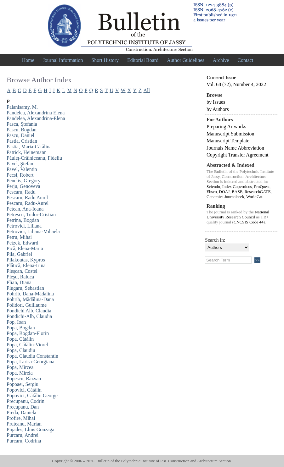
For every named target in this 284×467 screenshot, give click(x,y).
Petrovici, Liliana (24, 225)
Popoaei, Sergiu (22, 384)
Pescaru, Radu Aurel (27, 197)
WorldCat (254, 196)
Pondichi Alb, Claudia (29, 310)
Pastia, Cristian (22, 141)
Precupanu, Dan (23, 406)
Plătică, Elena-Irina (26, 265)
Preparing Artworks (226, 126)
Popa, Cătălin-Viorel (27, 344)
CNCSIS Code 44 (249, 222)
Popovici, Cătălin (24, 390)
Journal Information (63, 60)
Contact (245, 60)
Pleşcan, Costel (22, 271)
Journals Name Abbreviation (235, 148)
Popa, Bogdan (21, 327)
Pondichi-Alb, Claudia (29, 316)
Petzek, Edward (22, 242)
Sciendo (213, 186)
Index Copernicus (237, 186)
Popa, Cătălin (20, 339)
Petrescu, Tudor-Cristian (31, 214)
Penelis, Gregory (24, 180)
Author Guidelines (185, 60)
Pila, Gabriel (19, 254)
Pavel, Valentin (22, 169)
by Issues (216, 102)
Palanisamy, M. (22, 107)
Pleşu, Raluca (20, 276)
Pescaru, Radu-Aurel (27, 203)
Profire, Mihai (21, 418)
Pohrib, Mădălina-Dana (30, 299)
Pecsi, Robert (20, 175)
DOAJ (224, 191)
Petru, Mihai (19, 237)
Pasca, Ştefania (22, 124)
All (147, 90)
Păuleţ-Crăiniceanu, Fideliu (34, 158)
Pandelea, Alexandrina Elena (36, 112)
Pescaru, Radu (21, 192)
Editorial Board (142, 60)
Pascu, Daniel (20, 135)
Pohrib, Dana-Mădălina (30, 293)
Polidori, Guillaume (27, 305)
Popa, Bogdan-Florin (28, 333)
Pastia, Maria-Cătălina (29, 146)
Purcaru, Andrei (22, 435)
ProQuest (262, 186)
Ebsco (212, 191)
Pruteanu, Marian (24, 423)
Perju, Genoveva (23, 186)
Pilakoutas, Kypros (26, 259)
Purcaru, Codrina (24, 440)
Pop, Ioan (16, 322)
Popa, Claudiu (21, 350)
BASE (237, 191)
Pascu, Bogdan (22, 129)
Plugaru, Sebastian (25, 288)
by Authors (218, 109)
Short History (105, 60)
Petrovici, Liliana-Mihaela (33, 231)
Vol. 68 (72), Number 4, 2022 (236, 84)
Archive (221, 60)
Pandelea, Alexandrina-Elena (36, 118)
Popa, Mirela (20, 373)
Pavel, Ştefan (20, 163)
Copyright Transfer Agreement (237, 154)
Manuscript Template (228, 140)
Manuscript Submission (230, 133)
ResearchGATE (258, 191)
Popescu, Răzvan (24, 378)
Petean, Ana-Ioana (25, 209)
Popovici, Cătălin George (32, 395)
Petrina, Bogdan (23, 220)
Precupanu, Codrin (25, 401)
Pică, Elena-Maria (25, 248)
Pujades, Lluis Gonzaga (30, 429)
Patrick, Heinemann (27, 152)
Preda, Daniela (21, 412)
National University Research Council (238, 214)
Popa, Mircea (20, 367)
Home (28, 60)
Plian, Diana (19, 282)
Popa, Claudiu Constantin (32, 356)
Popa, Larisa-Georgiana (30, 361)
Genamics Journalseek (225, 196)
